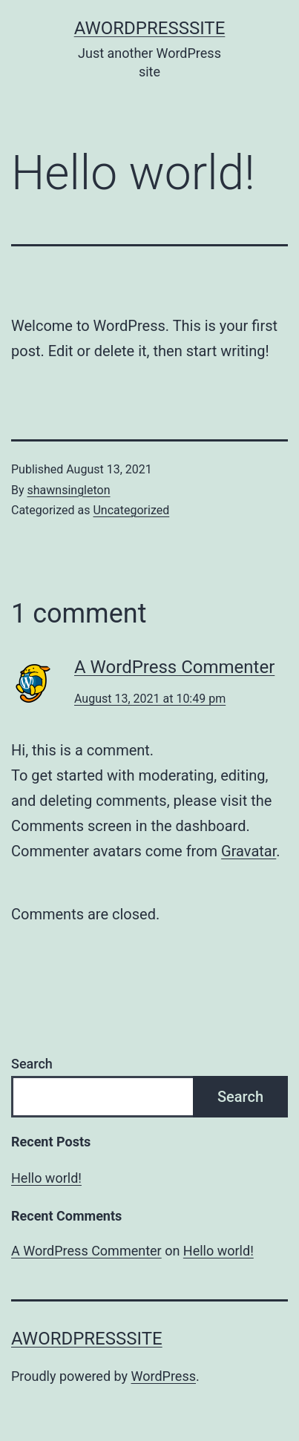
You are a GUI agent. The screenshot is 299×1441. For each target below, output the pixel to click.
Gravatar (248, 851)
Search (32, 1063)
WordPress (163, 1376)
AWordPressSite (150, 28)
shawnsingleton (69, 490)
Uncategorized (131, 510)
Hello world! (46, 1178)
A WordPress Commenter (174, 667)
